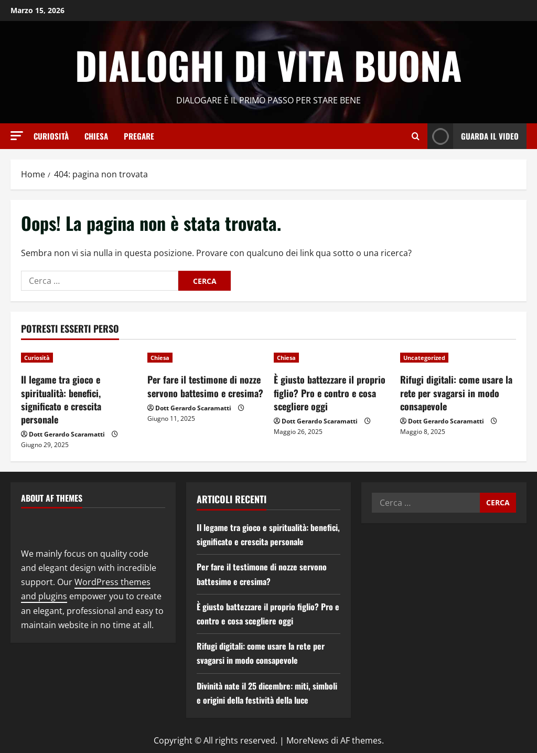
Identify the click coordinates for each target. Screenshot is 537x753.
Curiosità (51, 136)
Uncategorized (424, 358)
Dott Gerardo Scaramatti (67, 434)
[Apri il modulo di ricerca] (416, 136)
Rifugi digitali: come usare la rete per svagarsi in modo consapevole (456, 392)
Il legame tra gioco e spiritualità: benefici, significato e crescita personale (61, 399)
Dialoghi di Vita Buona (268, 65)
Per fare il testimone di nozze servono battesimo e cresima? (205, 386)
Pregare (139, 136)
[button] (16, 135)
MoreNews (307, 740)
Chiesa (96, 136)
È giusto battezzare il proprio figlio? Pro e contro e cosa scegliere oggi (329, 392)
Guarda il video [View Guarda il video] (473, 136)
